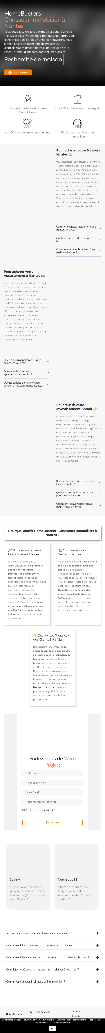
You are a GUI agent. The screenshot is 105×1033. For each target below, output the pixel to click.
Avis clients (77, 1016)
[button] (18, 72)
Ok (52, 1028)
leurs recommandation (45, 687)
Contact (77, 1011)
